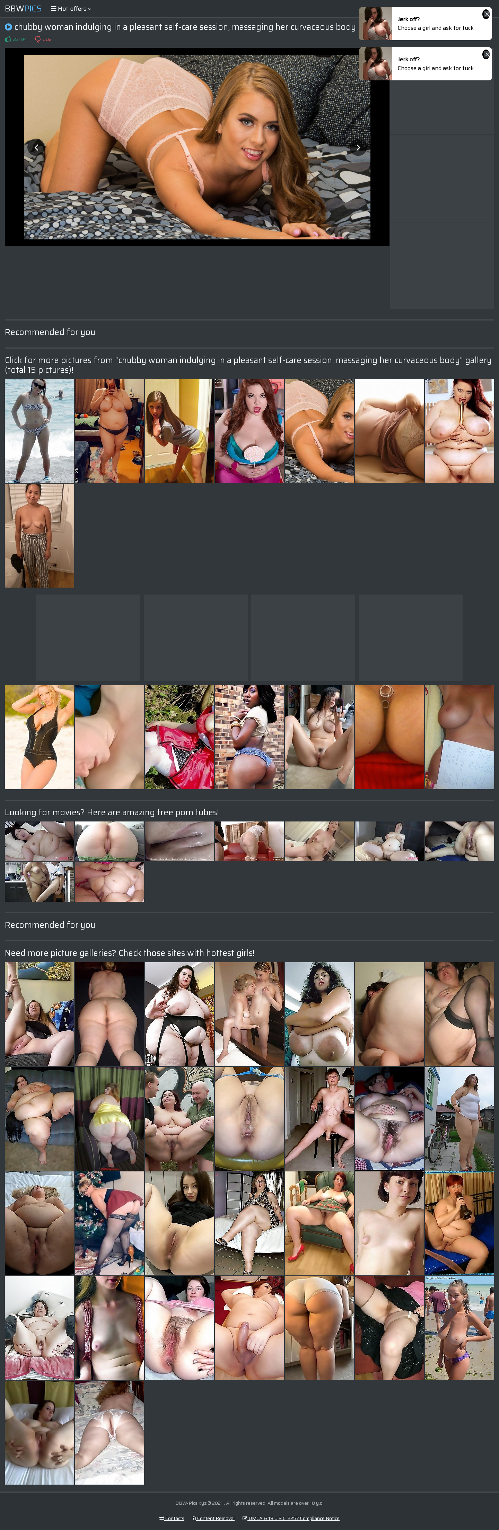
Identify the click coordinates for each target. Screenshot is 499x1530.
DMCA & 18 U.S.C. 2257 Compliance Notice (291, 1518)
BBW (23, 8)
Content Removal (213, 1518)
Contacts (171, 1518)
